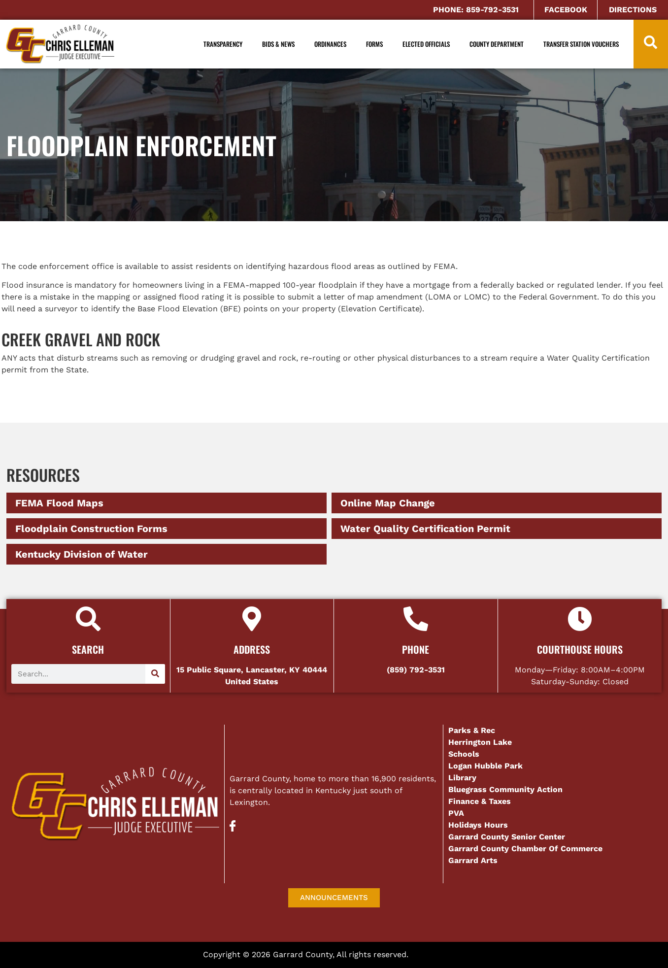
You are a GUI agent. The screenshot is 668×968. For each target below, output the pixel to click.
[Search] (155, 674)
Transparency (222, 44)
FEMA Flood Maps (59, 503)
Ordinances (330, 44)
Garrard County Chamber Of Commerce (526, 848)
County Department (496, 44)
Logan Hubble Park (485, 765)
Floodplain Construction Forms (91, 528)
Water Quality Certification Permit (425, 528)
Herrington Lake (480, 742)
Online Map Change (387, 503)
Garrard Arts (473, 860)
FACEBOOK (565, 9)
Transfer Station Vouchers (581, 44)
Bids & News (278, 44)
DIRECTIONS (633, 9)
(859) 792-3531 (416, 669)
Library (462, 777)
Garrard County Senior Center (506, 836)
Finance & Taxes (479, 801)
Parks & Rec (471, 730)
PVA (456, 813)
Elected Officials (426, 44)
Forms (374, 44)
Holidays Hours (478, 825)
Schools (463, 754)
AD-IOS (438, 955)
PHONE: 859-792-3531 (476, 9)
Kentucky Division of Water (81, 554)
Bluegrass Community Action (505, 789)
